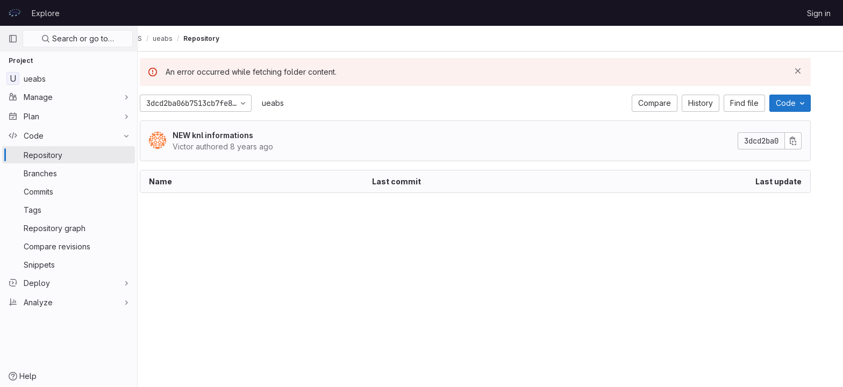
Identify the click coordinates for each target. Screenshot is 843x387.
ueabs (288, 103)
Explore (46, 13)
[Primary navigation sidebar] (13, 38)
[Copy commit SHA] (808, 140)
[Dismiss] (812, 70)
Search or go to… (77, 38)
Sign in (819, 13)
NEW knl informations (228, 135)
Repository (231, 38)
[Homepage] (14, 13)
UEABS (161, 38)
